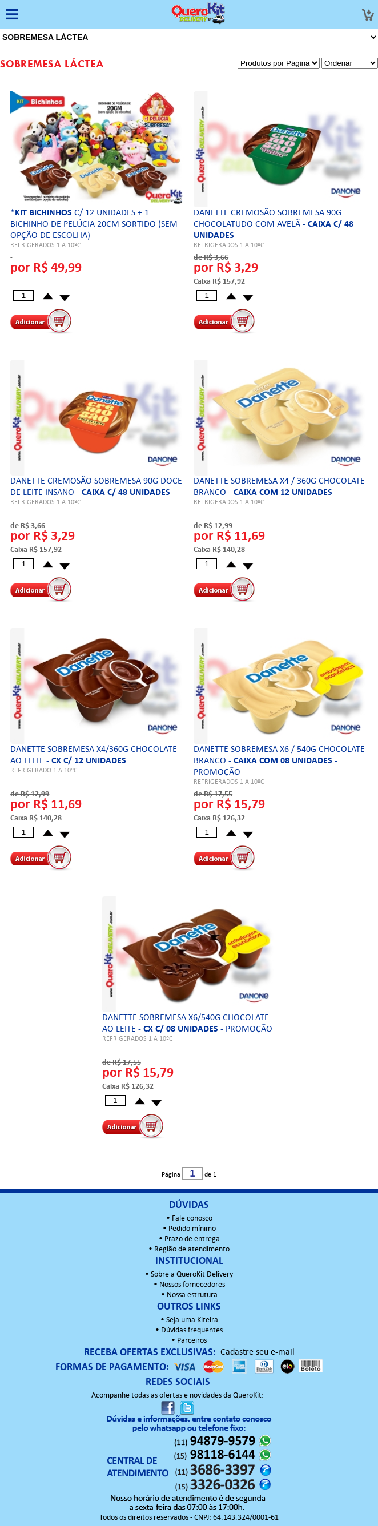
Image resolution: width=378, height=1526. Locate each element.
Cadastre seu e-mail (257, 1352)
